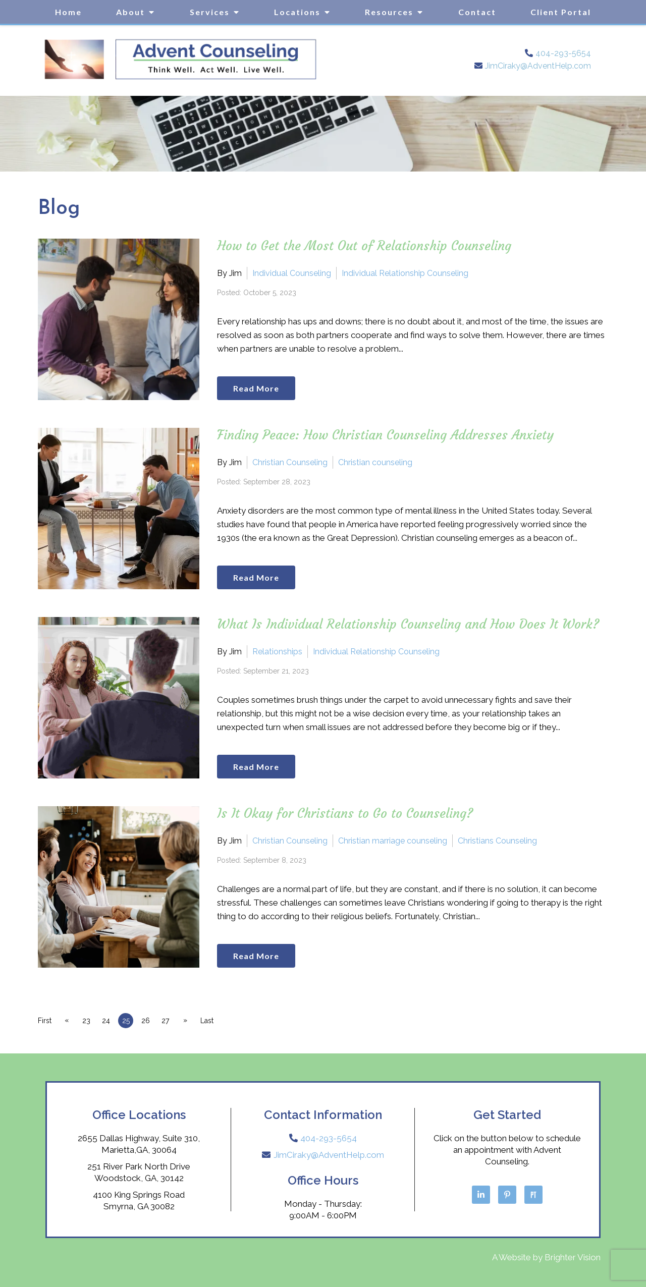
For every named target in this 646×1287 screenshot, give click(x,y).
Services (210, 12)
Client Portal (560, 12)
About (130, 12)
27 (173, 1021)
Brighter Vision (573, 1257)
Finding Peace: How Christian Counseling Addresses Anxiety (385, 435)
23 (88, 1021)
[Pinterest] (507, 1195)
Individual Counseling (291, 272)
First (44, 1021)
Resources (389, 12)
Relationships (277, 651)
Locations (297, 12)
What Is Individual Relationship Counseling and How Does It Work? (408, 624)
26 (152, 1021)
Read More (259, 387)
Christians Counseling (497, 840)
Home (68, 12)
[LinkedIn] (481, 1195)
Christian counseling (375, 462)
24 (109, 1021)
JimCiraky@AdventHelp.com (538, 66)
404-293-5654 (563, 53)
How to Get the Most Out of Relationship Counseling (364, 246)
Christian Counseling (290, 462)
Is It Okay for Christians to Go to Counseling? (345, 813)
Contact (477, 12)
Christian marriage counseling (392, 840)
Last (216, 1021)
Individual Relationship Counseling (405, 272)
